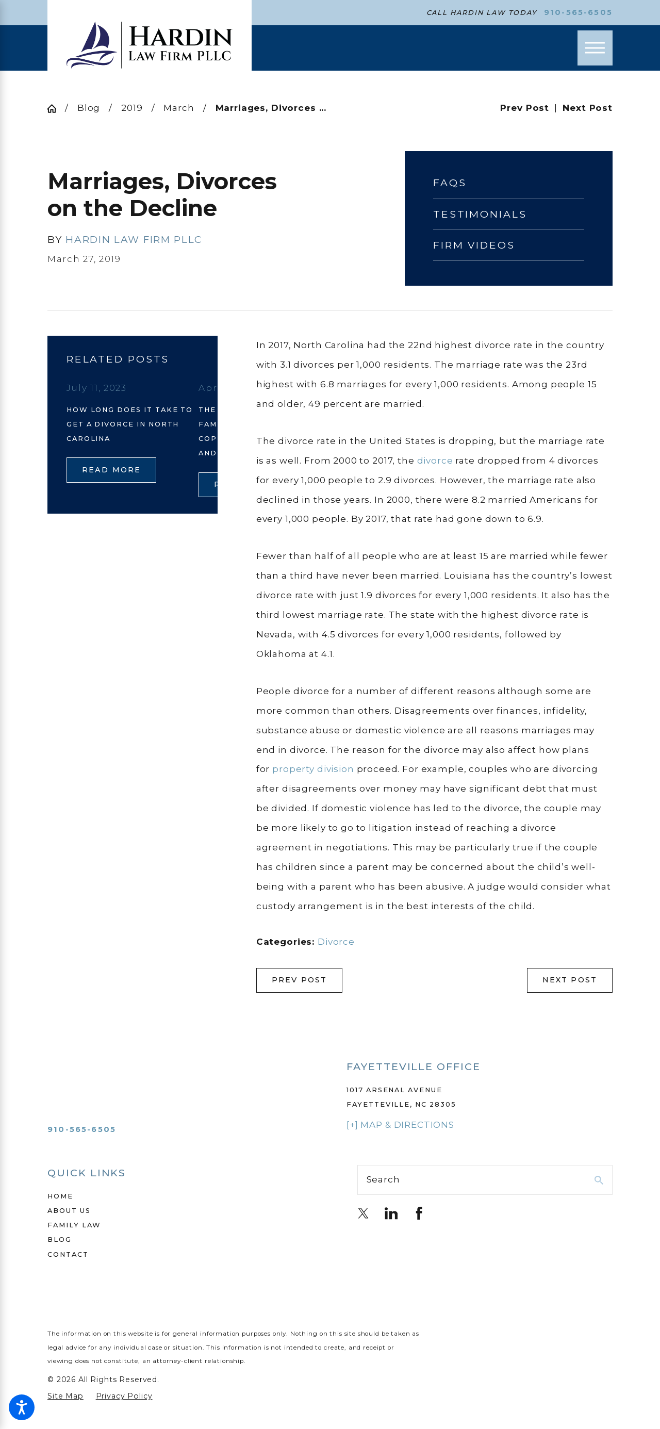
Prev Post (299, 979)
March (178, 108)
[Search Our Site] (599, 1180)
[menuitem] (175, 1196)
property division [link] (313, 769)
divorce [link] (435, 460)
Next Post (570, 979)
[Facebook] (419, 1213)
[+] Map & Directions (400, 1125)
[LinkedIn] (391, 1213)
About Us (69, 1210)
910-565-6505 (578, 12)
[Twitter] (363, 1213)
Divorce (336, 942)
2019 (131, 108)
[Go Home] (56, 108)
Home (60, 1196)
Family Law (74, 1225)
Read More (111, 469)
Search (383, 1179)
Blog (88, 108)
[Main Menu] (595, 47)
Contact (68, 1254)
